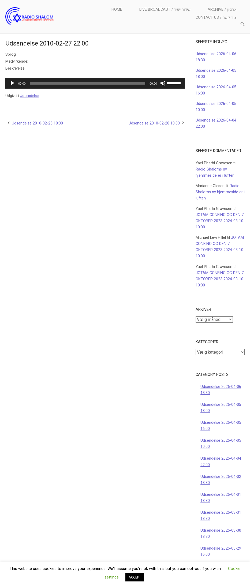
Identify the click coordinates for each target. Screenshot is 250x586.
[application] (95, 83)
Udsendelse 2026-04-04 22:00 (220, 461)
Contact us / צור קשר (216, 17)
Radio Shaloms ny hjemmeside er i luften (220, 192)
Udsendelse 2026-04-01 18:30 (220, 497)
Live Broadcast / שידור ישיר (165, 9)
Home (116, 9)
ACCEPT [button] (135, 577)
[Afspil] (12, 83)
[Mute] (163, 83)
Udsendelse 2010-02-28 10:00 (154, 123)
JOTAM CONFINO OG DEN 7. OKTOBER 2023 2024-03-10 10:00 (220, 221)
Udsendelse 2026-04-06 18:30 (220, 389)
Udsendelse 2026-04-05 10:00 (220, 443)
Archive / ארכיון (222, 9)
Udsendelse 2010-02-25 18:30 (37, 123)
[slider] (87, 83)
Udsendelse (29, 96)
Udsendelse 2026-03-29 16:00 (220, 551)
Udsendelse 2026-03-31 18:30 (220, 515)
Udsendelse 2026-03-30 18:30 (220, 533)
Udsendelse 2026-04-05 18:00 (220, 407)
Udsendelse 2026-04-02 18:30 (220, 479)
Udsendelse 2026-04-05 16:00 (220, 425)
